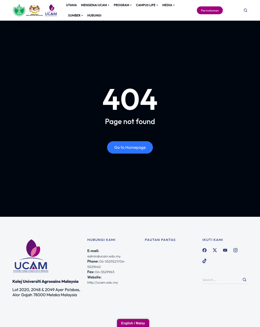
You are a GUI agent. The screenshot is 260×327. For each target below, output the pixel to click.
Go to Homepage (130, 147)
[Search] (244, 280)
